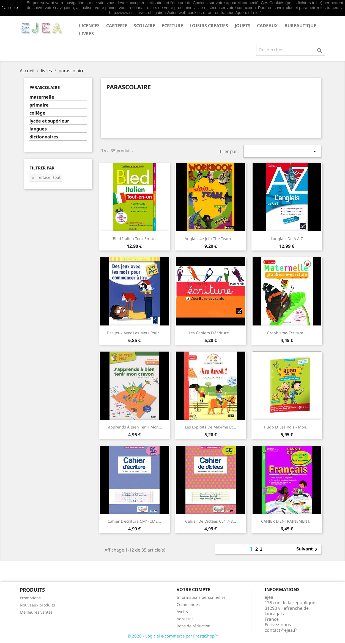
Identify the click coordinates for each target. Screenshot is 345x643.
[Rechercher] (290, 49)
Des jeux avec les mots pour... (134, 332)
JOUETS (242, 26)
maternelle (41, 97)
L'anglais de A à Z (287, 238)
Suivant (307, 549)
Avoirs (182, 611)
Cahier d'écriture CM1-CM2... (134, 521)
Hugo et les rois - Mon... (287, 427)
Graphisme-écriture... (286, 332)
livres (86, 33)
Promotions (30, 597)
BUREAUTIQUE (300, 26)
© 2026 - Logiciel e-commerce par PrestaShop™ (172, 636)
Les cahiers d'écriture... (210, 332)
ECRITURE (172, 26)
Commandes (188, 604)
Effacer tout (46, 177)
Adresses (185, 618)
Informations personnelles (201, 597)
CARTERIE (116, 26)
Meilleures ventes (36, 612)
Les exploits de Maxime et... (210, 427)
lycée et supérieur (49, 121)
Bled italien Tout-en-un (134, 238)
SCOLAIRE (144, 26)
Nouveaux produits (37, 605)
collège (37, 113)
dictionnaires (43, 137)
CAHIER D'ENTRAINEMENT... (287, 521)
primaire (39, 105)
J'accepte (10, 7)
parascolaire (44, 87)
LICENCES (89, 26)
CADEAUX (267, 26)
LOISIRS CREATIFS (209, 26)
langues (38, 129)
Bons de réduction (193, 625)
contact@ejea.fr (281, 630)
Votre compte (193, 589)
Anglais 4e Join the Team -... (211, 238)
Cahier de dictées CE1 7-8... (210, 521)
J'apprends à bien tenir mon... (134, 427)
